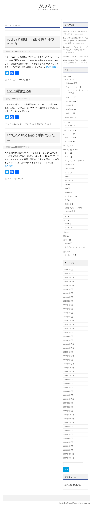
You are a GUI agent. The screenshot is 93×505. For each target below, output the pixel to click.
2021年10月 (67, 285)
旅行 (64, 220)
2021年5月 (67, 301)
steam (68, 105)
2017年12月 (67, 454)
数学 (66, 200)
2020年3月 (67, 356)
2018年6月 (67, 438)
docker (67, 157)
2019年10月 (67, 375)
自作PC (65, 240)
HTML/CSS (68, 165)
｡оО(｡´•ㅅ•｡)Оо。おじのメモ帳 (47, 9)
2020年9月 (67, 332)
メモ (64, 216)
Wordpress (86, 503)
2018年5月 (67, 442)
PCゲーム (68, 80)
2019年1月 (67, 411)
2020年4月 (67, 352)
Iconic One (63, 503)
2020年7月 (67, 340)
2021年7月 (67, 293)
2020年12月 (67, 320)
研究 (64, 236)
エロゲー (69, 113)
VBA (66, 188)
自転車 (65, 252)
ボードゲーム (69, 117)
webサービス (69, 137)
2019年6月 (67, 391)
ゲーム (65, 76)
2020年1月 (67, 364)
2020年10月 (67, 328)
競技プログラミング (44, 124)
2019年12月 (67, 368)
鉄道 (66, 223)
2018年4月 (67, 446)
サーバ (65, 122)
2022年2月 (67, 269)
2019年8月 (67, 383)
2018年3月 (67, 450)
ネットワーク (68, 134)
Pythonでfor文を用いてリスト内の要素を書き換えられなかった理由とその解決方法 (75, 40)
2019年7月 (67, 387)
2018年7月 (67, 434)
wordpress (68, 141)
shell (66, 184)
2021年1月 (67, 317)
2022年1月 (67, 273)
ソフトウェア (18, 179)
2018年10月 (67, 422)
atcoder (16, 124)
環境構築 (68, 204)
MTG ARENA (70, 101)
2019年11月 (67, 371)
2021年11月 (67, 281)
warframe (69, 109)
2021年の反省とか (69, 56)
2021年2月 (67, 313)
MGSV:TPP (70, 97)
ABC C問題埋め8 (19, 91)
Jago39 (14, 51)
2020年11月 (67, 324)
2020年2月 (67, 360)
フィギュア (67, 146)
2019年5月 (67, 395)
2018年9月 (67, 426)
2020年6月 (67, 344)
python (15, 80)
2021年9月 (67, 289)
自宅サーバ (69, 125)
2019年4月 (67, 399)
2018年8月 (67, 430)
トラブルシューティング (73, 247)
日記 (64, 232)
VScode (67, 192)
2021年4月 (67, 305)
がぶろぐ (47, 6)
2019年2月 (67, 407)
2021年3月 (67, 309)
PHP (66, 176)
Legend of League (72, 87)
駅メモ (67, 227)
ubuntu (67, 243)
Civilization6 (70, 83)
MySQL (67, 172)
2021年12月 (67, 277)
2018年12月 (67, 415)
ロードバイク (69, 255)
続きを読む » (52, 67)
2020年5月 (67, 348)
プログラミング (24, 80)
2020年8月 (67, 336)
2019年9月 (67, 379)
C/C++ (22, 124)
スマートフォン (68, 130)
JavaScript (68, 168)
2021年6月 (67, 297)
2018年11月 (67, 419)
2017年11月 (67, 458)
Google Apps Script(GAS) (73, 161)
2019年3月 (67, 403)
